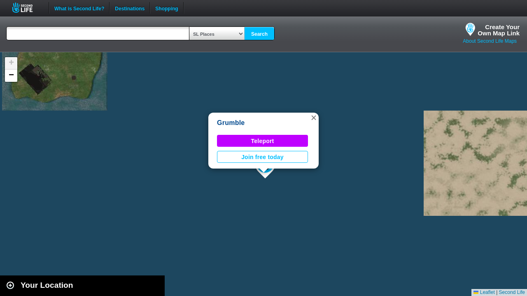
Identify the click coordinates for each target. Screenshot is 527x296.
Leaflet (483, 292)
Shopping (166, 8)
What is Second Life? (79, 8)
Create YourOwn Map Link (499, 30)
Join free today (262, 157)
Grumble (231, 122)
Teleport (262, 141)
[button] (314, 118)
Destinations (130, 8)
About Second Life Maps (490, 41)
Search (259, 34)
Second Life (27, 7)
